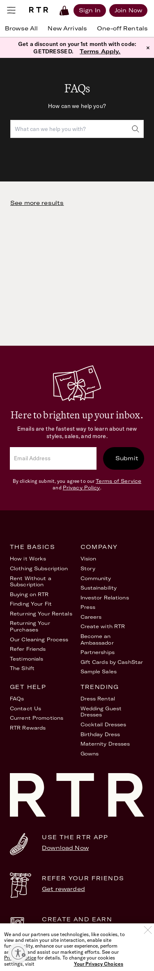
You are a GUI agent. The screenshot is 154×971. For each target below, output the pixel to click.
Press (88, 607)
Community (95, 578)
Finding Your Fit (31, 604)
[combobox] (77, 129)
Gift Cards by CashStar (111, 662)
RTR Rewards (28, 728)
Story (88, 568)
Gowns (89, 754)
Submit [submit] (126, 458)
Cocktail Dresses (103, 724)
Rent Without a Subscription (30, 581)
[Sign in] (90, 10)
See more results (37, 203)
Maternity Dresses (105, 744)
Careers (91, 617)
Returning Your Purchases (30, 626)
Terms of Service (118, 481)
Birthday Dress (100, 734)
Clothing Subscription (39, 568)
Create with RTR (102, 626)
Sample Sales (98, 671)
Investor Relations (104, 598)
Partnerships (97, 652)
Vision (88, 559)
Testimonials (26, 659)
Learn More (59, 930)
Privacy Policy (81, 487)
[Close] (147, 943)
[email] (53, 458)
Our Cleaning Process (39, 639)
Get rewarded (63, 889)
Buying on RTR (29, 594)
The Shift (22, 668)
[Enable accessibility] (18, 953)
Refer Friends (28, 649)
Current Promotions (36, 718)
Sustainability (98, 588)
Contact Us (25, 708)
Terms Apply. (100, 51)
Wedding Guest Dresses (101, 711)
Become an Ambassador (97, 639)
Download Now (65, 848)
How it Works (28, 559)
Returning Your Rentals (41, 614)
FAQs (17, 699)
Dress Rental (97, 699)
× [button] (148, 47)
